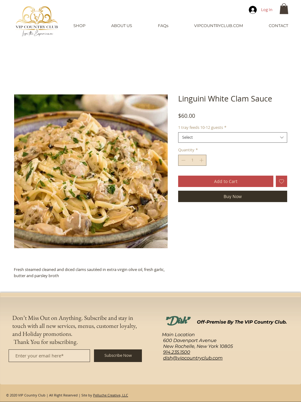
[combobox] (232, 137)
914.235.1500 (176, 352)
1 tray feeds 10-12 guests (202, 127)
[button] (284, 8)
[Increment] (202, 160)
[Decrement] (182, 160)
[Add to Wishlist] (281, 181)
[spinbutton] (192, 160)
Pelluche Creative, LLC (110, 395)
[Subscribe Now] (118, 355)
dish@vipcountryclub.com (193, 358)
